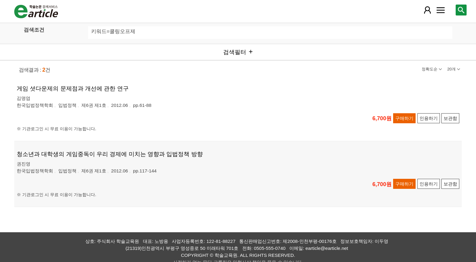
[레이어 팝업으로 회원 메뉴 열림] (427, 10)
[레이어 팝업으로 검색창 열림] (461, 10)
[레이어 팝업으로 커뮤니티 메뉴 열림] (440, 10)
